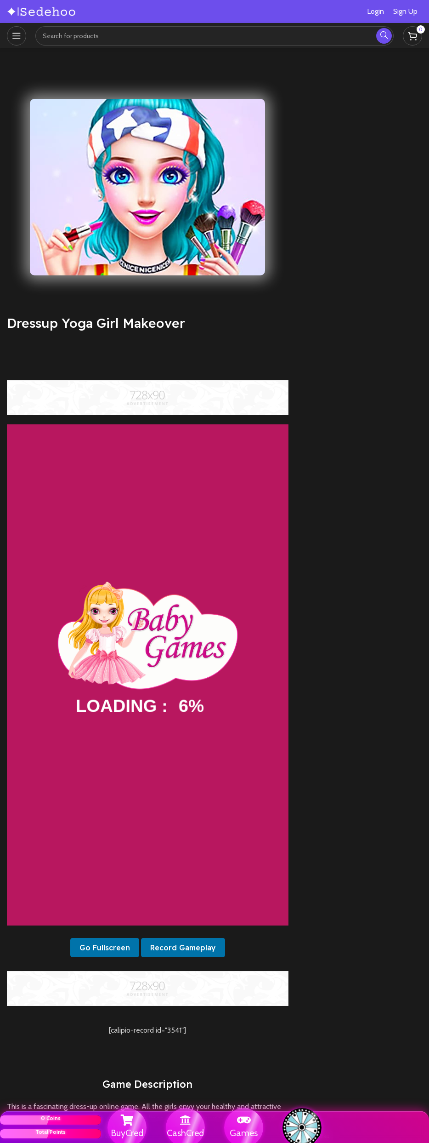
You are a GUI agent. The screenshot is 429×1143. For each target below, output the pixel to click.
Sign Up (405, 11)
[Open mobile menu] (16, 36)
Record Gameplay (183, 947)
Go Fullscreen (104, 947)
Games (244, 1132)
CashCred (185, 1132)
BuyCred (127, 1132)
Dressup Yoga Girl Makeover (96, 323)
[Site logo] (41, 10)
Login (375, 11)
